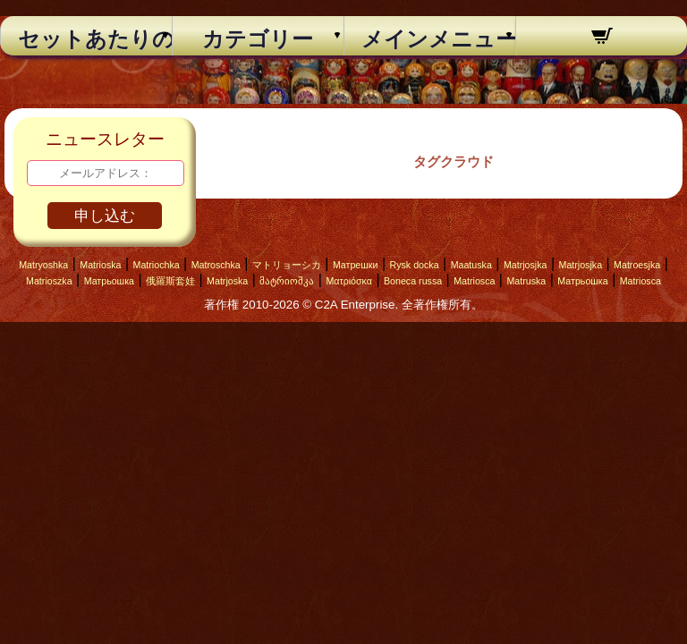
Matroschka (216, 264)
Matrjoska (227, 280)
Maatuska (471, 264)
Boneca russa (413, 280)
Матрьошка (109, 280)
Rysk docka (414, 264)
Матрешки (355, 264)
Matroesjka (637, 264)
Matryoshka (43, 264)
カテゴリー (257, 39)
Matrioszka (49, 280)
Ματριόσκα (349, 280)
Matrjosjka (525, 264)
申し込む (104, 216)
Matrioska (100, 264)
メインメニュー (430, 39)
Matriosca (474, 280)
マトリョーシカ (286, 264)
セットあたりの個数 (87, 39)
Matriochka (156, 264)
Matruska (526, 280)
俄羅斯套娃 (170, 280)
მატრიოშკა (286, 280)
